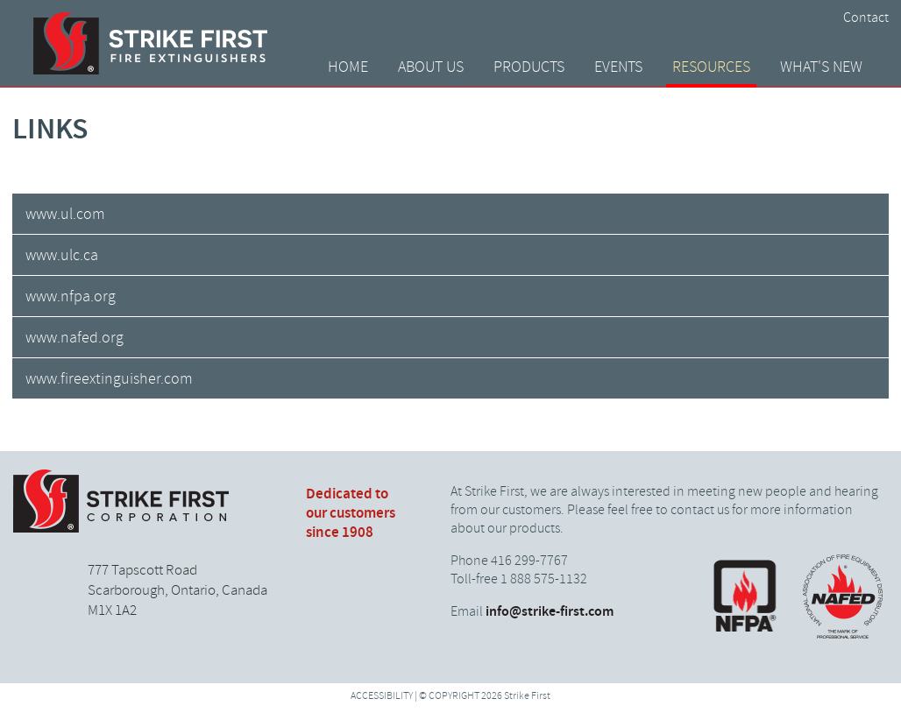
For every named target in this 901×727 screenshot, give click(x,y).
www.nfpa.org (70, 296)
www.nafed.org (74, 338)
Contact (866, 18)
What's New (821, 67)
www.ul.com (65, 214)
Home (348, 67)
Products (528, 67)
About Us (431, 67)
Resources (711, 67)
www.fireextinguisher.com (109, 379)
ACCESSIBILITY (382, 696)
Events (618, 67)
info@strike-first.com (550, 612)
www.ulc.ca (61, 255)
